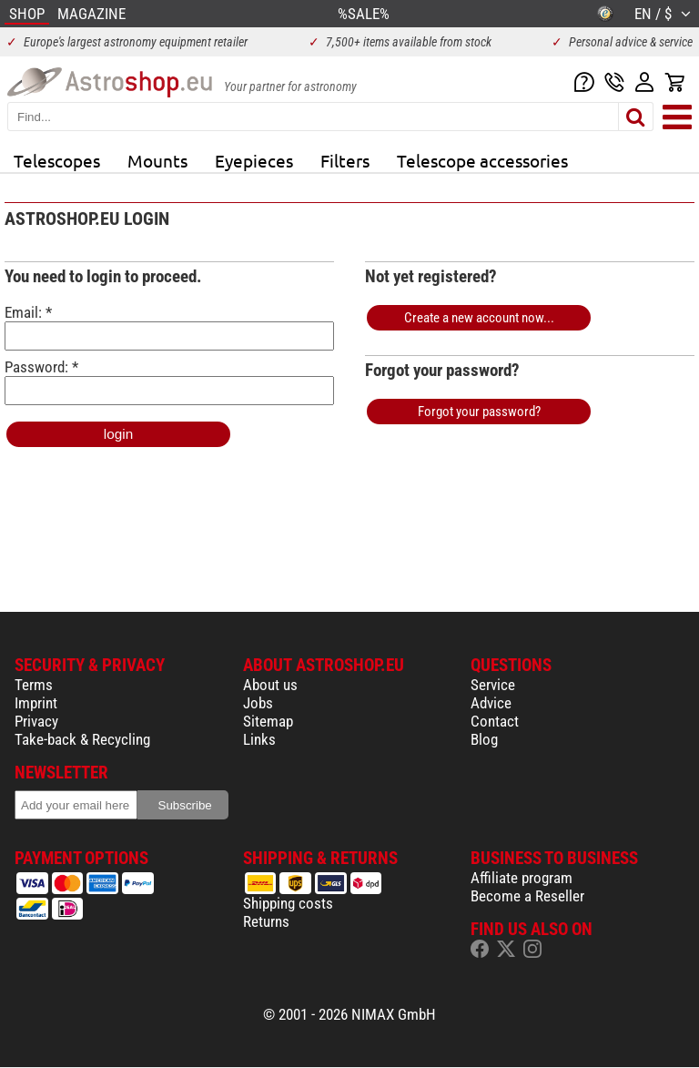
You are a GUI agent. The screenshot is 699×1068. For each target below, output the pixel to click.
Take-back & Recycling (82, 739)
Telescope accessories (482, 160)
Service (493, 685)
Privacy (36, 721)
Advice (491, 703)
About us (270, 685)
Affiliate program (521, 878)
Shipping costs (288, 903)
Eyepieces (254, 160)
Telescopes (57, 160)
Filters (345, 160)
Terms (34, 685)
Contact (495, 721)
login (118, 434)
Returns (266, 921)
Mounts (157, 160)
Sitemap (268, 721)
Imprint (36, 703)
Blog (484, 739)
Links (259, 739)
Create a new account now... (479, 318)
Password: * (169, 381)
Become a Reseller (527, 896)
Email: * (169, 327)
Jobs (258, 703)
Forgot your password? (479, 411)
